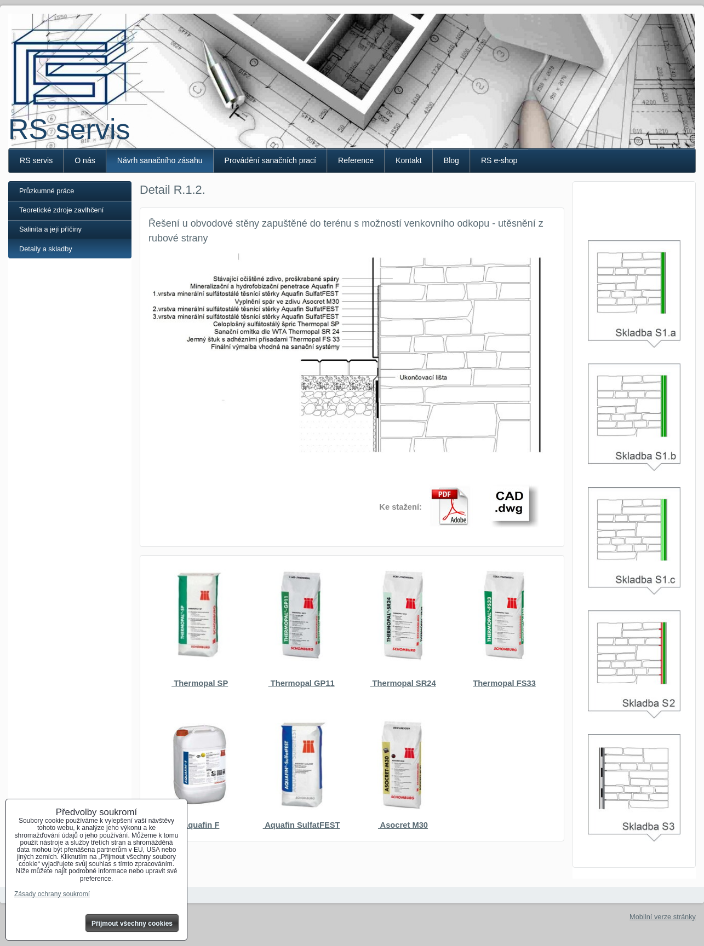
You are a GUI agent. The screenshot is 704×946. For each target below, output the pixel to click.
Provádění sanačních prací (270, 160)
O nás (85, 160)
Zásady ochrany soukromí (52, 894)
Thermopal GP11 (301, 683)
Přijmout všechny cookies (132, 923)
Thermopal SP (199, 683)
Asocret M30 (403, 825)
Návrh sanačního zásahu (160, 160)
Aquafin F (199, 825)
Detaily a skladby (45, 249)
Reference (356, 160)
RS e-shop (499, 160)
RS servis (69, 129)
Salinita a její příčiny (50, 229)
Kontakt (409, 160)
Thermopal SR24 (403, 683)
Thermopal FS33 (504, 683)
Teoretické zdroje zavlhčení (61, 210)
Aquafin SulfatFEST (301, 825)
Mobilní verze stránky (662, 917)
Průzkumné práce (46, 191)
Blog (451, 160)
